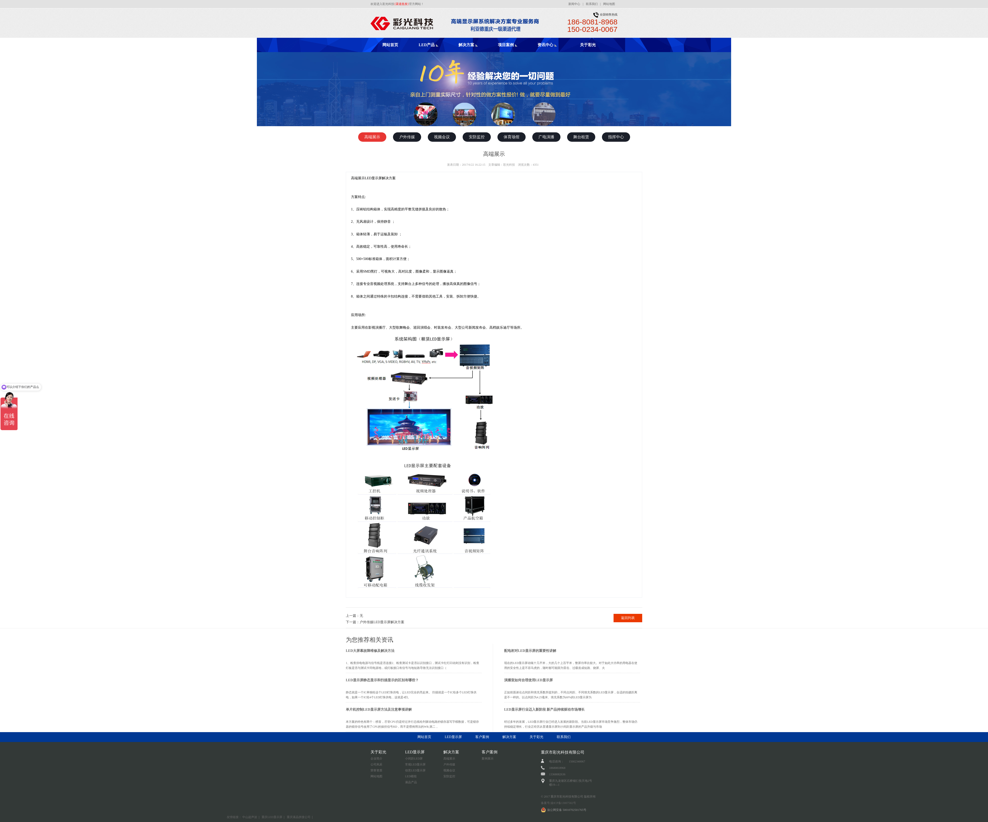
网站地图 (609, 4)
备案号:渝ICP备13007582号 (558, 803)
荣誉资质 (376, 770)
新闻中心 (574, 4)
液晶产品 (411, 782)
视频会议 (442, 137)
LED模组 (411, 776)
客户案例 (482, 737)
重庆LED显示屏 (272, 817)
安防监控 (477, 137)
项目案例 (506, 45)
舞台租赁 (581, 137)
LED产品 (427, 45)
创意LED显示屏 (415, 770)
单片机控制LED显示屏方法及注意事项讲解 (379, 709)
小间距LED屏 (414, 758)
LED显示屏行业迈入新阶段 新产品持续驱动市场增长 (544, 709)
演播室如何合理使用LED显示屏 (528, 680)
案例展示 (488, 758)
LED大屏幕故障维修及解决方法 (370, 651)
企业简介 (376, 758)
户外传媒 (407, 137)
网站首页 (390, 45)
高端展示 (372, 137)
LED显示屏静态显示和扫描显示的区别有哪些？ (382, 680)
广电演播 (546, 137)
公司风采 (376, 764)
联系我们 (592, 4)
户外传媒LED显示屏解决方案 (382, 622)
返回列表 (628, 618)
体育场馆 (511, 137)
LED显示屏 (453, 737)
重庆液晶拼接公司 (298, 817)
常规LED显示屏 (415, 764)
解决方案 (466, 45)
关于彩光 (588, 45)
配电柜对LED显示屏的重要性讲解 (530, 651)
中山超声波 (249, 817)
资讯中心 (545, 45)
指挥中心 (616, 137)
